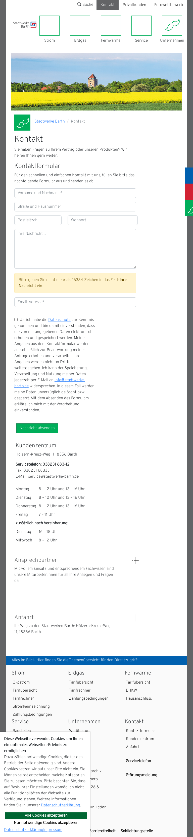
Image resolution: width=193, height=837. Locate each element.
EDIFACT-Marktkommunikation (88, 804)
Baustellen (22, 731)
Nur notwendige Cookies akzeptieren (46, 822)
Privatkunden (134, 5)
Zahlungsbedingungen (32, 714)
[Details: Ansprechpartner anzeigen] (135, 560)
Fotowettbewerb (168, 5)
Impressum (52, 829)
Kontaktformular (140, 731)
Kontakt (108, 5)
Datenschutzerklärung (60, 805)
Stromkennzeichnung (31, 706)
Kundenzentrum (140, 739)
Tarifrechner (23, 698)
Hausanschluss (139, 698)
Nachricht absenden (37, 428)
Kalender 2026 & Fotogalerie (84, 790)
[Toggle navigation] (16, 31)
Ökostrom (21, 682)
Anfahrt (132, 747)
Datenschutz (59, 319)
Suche (85, 4)
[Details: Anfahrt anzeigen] (135, 618)
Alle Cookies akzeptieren (46, 815)
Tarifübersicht (25, 690)
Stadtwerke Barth (49, 121)
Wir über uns (80, 731)
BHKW (131, 690)
